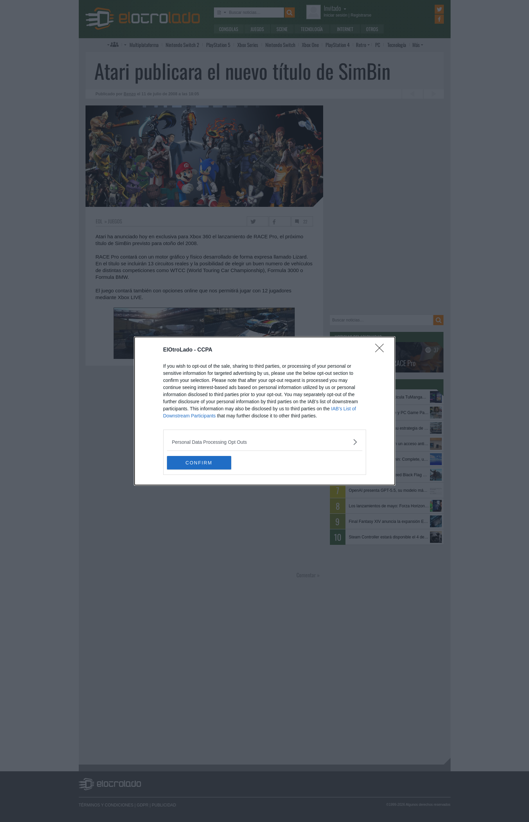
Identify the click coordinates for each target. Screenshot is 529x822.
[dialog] (265, 411)
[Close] (381, 350)
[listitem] (264, 441)
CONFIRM (199, 462)
